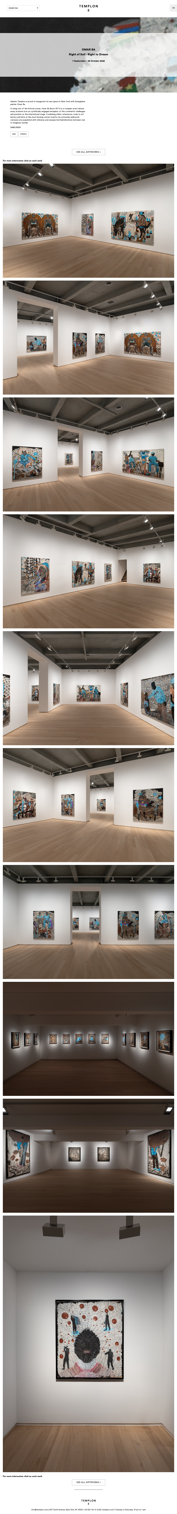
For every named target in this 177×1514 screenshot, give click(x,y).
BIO (14, 134)
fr (173, 8)
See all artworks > (88, 152)
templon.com (108, 1510)
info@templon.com (39, 1510)
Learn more (15, 127)
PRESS (23, 134)
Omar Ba (23, 8)
